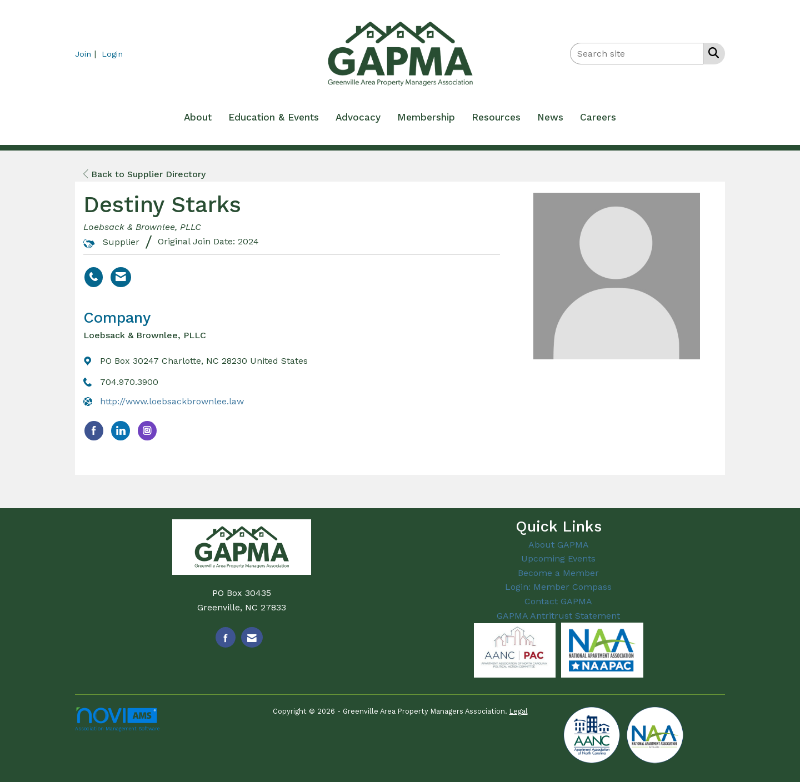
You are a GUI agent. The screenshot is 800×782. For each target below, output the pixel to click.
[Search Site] (711, 53)
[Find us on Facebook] (226, 637)
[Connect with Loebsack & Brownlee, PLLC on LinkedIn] (120, 431)
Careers (598, 117)
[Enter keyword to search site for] (636, 53)
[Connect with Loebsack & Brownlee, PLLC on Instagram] (147, 431)
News (550, 117)
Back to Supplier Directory (144, 174)
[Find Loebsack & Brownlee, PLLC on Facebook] (93, 431)
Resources (496, 117)
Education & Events (273, 117)
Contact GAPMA (558, 601)
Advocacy (358, 117)
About (198, 117)
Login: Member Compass (558, 587)
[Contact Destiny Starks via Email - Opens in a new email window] (120, 277)
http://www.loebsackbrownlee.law (172, 401)
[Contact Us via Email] (252, 637)
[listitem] (87, 53)
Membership (426, 117)
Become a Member (558, 573)
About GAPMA (558, 544)
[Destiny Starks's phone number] (93, 277)
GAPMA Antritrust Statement (558, 615)
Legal (518, 711)
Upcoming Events (558, 558)
